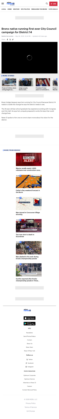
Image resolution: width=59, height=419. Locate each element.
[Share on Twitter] (10, 39)
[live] (53, 4)
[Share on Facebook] (7, 39)
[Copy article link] (13, 39)
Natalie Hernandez (7, 36)
